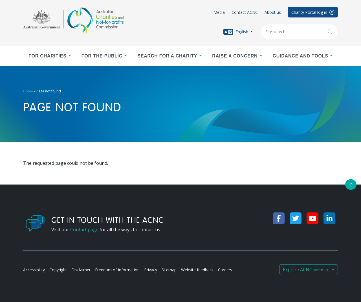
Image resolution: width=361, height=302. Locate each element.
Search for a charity (167, 56)
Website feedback (197, 269)
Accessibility (34, 269)
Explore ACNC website (307, 270)
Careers (225, 269)
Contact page (84, 229)
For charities (47, 56)
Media (219, 12)
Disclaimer (81, 269)
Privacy (150, 269)
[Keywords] (299, 31)
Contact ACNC (245, 12)
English (236, 32)
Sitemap (169, 269)
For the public (102, 56)
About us (273, 12)
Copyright (58, 269)
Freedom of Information (117, 269)
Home (28, 91)
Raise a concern (234, 56)
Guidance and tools (300, 56)
